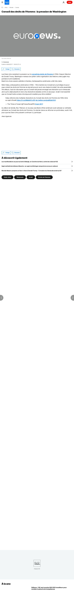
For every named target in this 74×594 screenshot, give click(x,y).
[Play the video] (37, 36)
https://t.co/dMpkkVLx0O (26, 100)
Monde (11, 7)
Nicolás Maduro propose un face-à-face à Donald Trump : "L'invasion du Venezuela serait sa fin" (32, 170)
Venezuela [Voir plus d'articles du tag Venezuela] (20, 177)
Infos (6, 7)
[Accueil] (2, 7)
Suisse (17, 7)
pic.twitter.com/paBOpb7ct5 (46, 100)
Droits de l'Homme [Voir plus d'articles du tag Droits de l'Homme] (44, 177)
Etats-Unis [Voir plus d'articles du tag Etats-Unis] (7, 177)
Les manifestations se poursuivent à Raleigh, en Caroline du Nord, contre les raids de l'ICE (30, 161)
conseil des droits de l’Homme (42, 74)
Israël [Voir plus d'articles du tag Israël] (31, 177)
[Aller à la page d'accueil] (7, 2)
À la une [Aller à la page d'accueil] (6, 583)
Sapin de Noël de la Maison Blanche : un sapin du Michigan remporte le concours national (30, 166)
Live (69, 2)
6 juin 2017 (39, 104)
